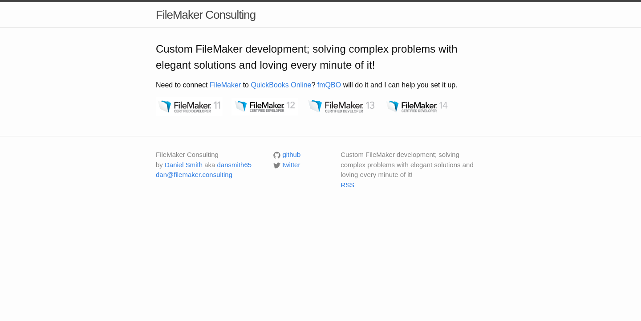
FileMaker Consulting (206, 14)
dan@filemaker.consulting (194, 174)
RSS (347, 185)
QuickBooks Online (281, 85)
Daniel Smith (184, 165)
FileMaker (225, 85)
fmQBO (329, 85)
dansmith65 (234, 165)
